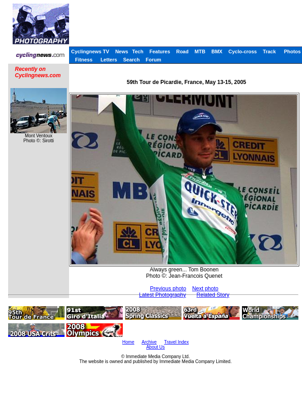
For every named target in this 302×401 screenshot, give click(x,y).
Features (159, 51)
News (121, 51)
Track (269, 51)
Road (182, 51)
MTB (200, 51)
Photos (292, 51)
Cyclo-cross (242, 51)
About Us (155, 347)
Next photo (205, 288)
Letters (109, 59)
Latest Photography (162, 295)
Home (128, 342)
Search (131, 59)
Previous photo (168, 288)
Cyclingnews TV (90, 51)
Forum (153, 59)
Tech (138, 51)
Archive (149, 342)
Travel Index (176, 342)
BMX (216, 51)
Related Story (212, 295)
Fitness (84, 59)
